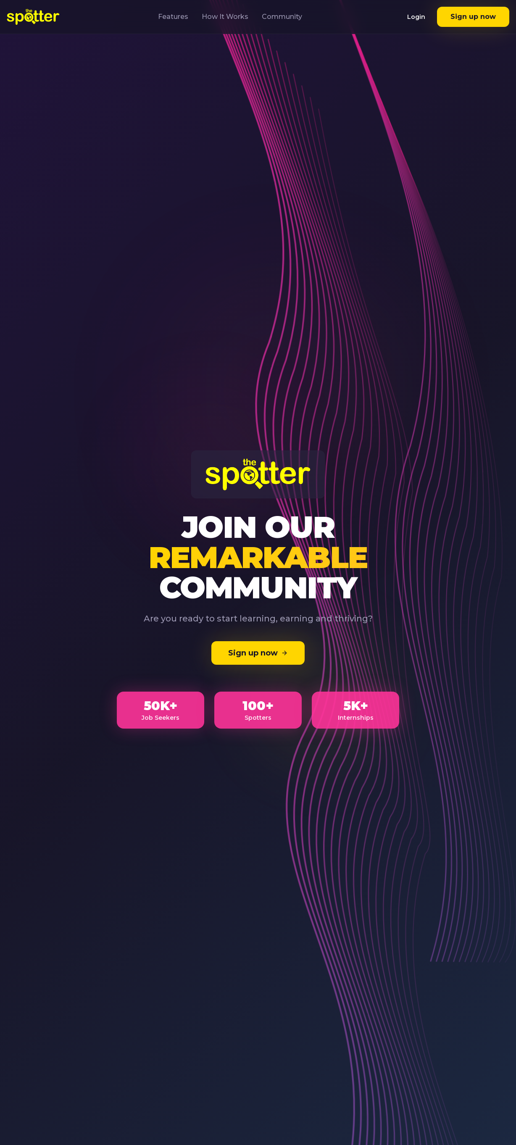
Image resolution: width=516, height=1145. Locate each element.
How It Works (225, 17)
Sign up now (473, 17)
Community (282, 17)
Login (416, 17)
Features (173, 17)
